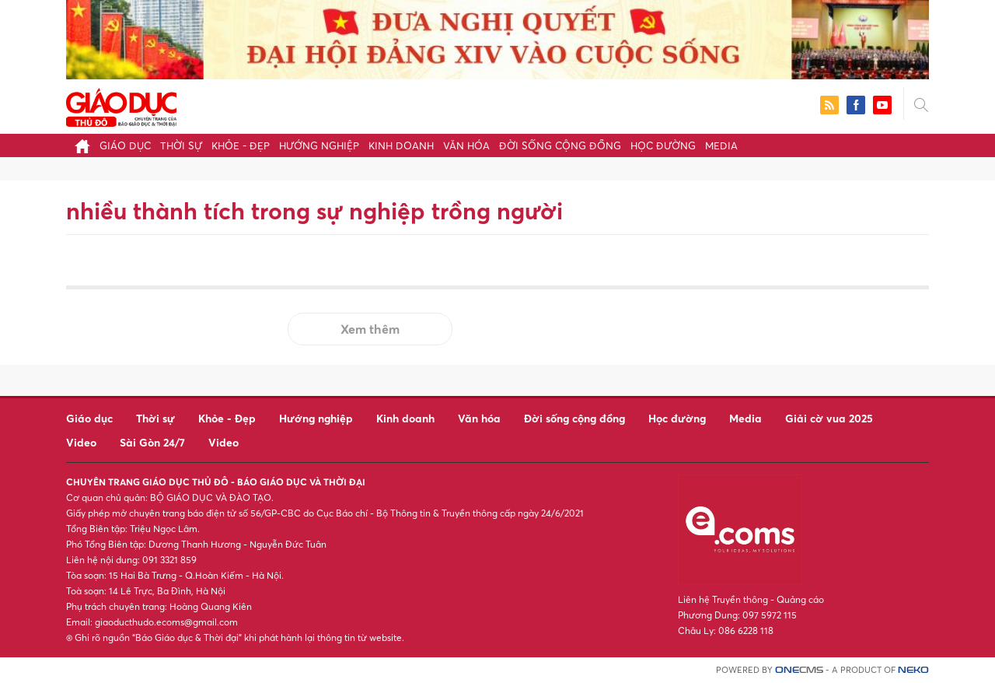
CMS (799, 670)
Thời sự (181, 145)
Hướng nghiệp (319, 145)
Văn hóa (466, 145)
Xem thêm (370, 329)
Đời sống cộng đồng (560, 145)
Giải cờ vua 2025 (829, 418)
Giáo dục (125, 145)
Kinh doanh (401, 145)
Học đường (663, 145)
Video (81, 442)
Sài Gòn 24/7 (152, 442)
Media (721, 145)
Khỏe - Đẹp (240, 145)
